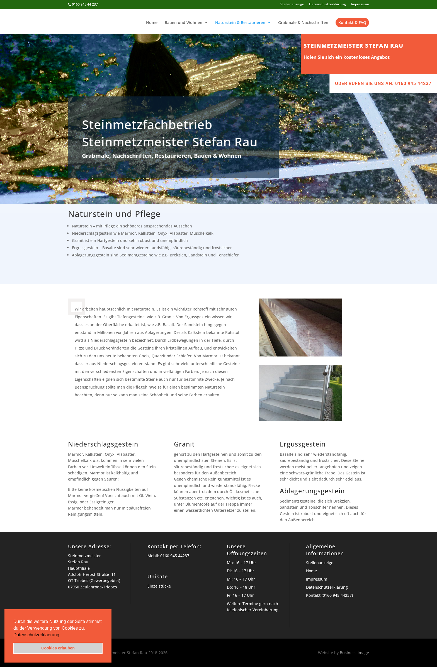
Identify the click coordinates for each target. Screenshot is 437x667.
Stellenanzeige (292, 4)
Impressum (360, 4)
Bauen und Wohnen (183, 23)
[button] (61, 635)
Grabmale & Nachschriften (303, 23)
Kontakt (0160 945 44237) (329, 595)
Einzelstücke (159, 586)
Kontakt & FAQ (352, 22)
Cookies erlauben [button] (58, 648)
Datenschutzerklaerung (36, 634)
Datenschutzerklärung (327, 4)
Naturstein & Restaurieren (240, 23)
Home (151, 23)
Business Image (354, 652)
